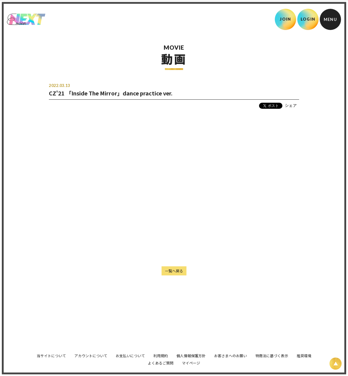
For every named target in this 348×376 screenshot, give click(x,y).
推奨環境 (304, 352)
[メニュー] (330, 19)
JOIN (285, 19)
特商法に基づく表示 (271, 352)
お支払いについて (130, 352)
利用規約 (160, 352)
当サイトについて (51, 352)
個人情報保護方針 (191, 352)
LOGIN (308, 19)
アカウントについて (90, 352)
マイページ (191, 359)
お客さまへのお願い (230, 352)
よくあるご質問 (160, 359)
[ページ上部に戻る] (335, 364)
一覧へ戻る (174, 270)
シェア (291, 105)
